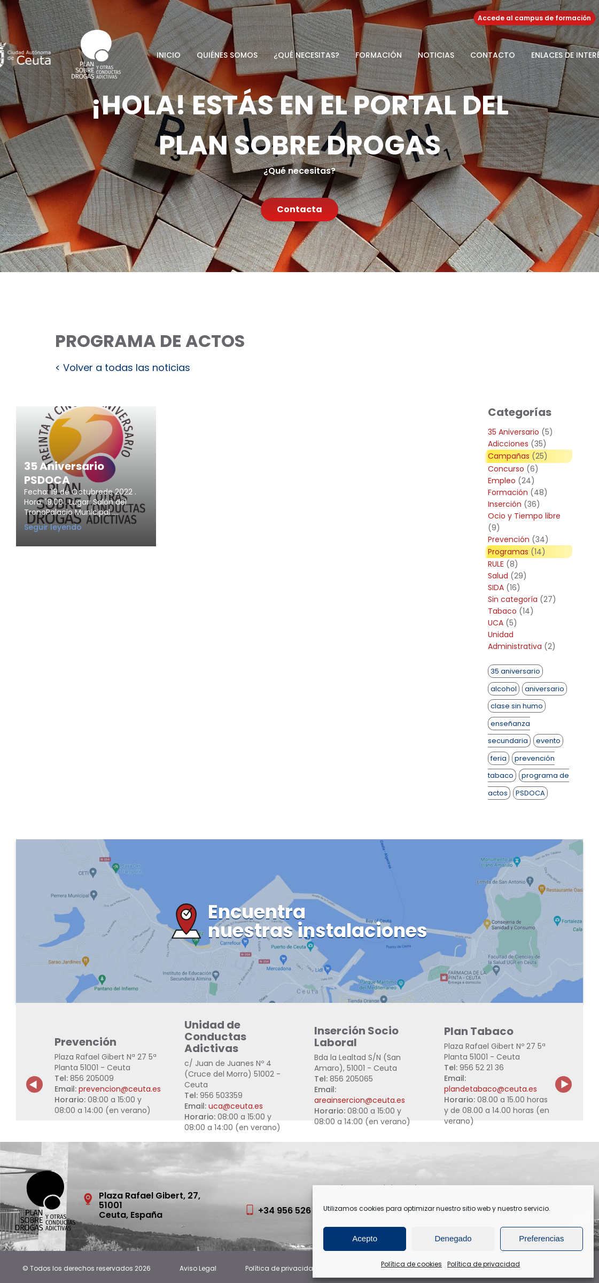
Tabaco (502, 611)
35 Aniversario (513, 432)
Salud (498, 575)
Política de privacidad (483, 1264)
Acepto (364, 1238)
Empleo (502, 480)
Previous (34, 1076)
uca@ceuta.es (235, 1106)
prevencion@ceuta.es (120, 1089)
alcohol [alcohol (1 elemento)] (504, 689)
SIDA (496, 587)
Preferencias (541, 1238)
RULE (496, 564)
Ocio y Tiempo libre (524, 516)
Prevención (509, 539)
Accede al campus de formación (534, 17)
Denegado (452, 1238)
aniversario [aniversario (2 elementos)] (544, 689)
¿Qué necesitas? (306, 55)
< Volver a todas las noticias (122, 367)
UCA (495, 622)
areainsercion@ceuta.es (359, 1100)
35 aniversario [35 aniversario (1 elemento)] (515, 671)
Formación (378, 55)
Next (569, 1076)
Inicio (169, 55)
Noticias (436, 55)
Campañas (509, 456)
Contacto (492, 55)
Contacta (299, 209)
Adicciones (508, 443)
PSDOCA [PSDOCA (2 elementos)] (530, 793)
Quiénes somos (227, 55)
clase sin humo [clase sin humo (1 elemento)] (517, 706)
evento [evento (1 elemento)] (548, 741)
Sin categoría (513, 599)
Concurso (506, 468)
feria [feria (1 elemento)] (499, 758)
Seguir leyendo (74, 527)
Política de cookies (411, 1264)
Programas (508, 551)
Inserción (505, 504)
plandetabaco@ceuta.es (490, 1089)
